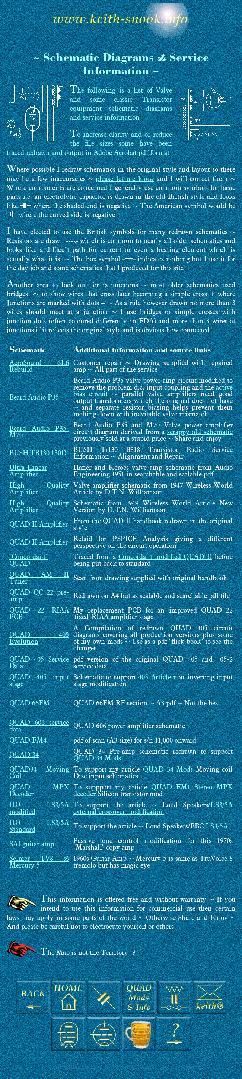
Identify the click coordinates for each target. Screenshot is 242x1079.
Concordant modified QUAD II (165, 557)
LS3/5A (217, 827)
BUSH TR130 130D (38, 453)
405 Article (155, 678)
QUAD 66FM (29, 704)
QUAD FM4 (28, 741)
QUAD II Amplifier (38, 525)
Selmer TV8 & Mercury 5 (39, 862)
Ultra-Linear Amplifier (28, 471)
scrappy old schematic (200, 432)
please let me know (125, 179)
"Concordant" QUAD (28, 560)
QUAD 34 (24, 755)
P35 (53, 398)
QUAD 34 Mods (97, 759)
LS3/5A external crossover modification (153, 808)
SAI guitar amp (31, 844)
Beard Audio (28, 398)
